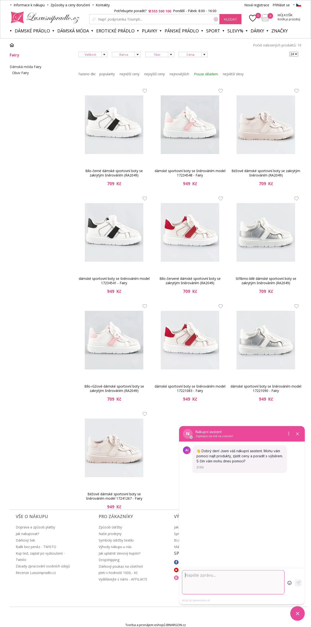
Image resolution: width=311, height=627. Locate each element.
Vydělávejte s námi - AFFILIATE (123, 579)
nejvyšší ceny (154, 74)
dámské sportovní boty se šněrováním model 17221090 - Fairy (266, 388)
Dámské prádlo (32, 31)
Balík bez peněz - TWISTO (36, 546)
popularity (107, 74)
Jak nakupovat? (27, 533)
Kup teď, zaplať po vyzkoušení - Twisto (40, 556)
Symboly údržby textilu (116, 540)
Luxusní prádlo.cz (44, 17)
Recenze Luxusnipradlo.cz (36, 572)
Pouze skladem (206, 74)
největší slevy (233, 74)
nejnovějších (179, 74)
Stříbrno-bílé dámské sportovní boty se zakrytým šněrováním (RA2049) (266, 280)
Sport (213, 31)
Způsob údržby (110, 527)
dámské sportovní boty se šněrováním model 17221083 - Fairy (190, 388)
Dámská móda (73, 31)
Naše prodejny (110, 533)
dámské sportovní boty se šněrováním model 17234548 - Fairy (190, 172)
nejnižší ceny (129, 74)
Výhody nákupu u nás (115, 546)
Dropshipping (109, 560)
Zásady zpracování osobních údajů (43, 566)
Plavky (149, 31)
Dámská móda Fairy (25, 66)
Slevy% (235, 31)
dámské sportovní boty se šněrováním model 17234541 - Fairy (114, 280)
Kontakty (103, 5)
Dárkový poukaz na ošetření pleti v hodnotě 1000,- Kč (121, 569)
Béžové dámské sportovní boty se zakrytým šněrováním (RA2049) (265, 172)
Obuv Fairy (20, 72)
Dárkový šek (25, 540)
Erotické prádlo (115, 31)
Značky (279, 31)
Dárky (257, 31)
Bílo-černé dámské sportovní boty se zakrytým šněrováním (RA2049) (114, 172)
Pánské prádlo (182, 31)
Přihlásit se (281, 5)
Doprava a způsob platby (35, 527)
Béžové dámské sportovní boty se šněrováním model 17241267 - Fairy (114, 496)
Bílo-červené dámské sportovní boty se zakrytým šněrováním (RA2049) (190, 280)
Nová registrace (256, 5)
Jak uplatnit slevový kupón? (119, 553)
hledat (230, 19)
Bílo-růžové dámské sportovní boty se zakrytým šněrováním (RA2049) (114, 388)
